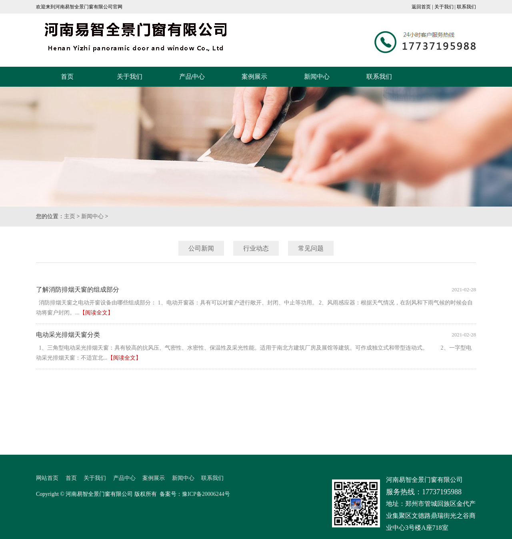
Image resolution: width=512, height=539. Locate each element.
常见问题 (311, 248)
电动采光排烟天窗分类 (68, 334)
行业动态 (256, 248)
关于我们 (444, 7)
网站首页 (47, 478)
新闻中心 (317, 76)
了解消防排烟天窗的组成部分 (77, 289)
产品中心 (192, 76)
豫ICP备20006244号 (206, 494)
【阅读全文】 (96, 313)
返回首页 (421, 7)
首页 (67, 76)
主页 (69, 216)
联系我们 (466, 7)
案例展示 (254, 76)
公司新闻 (201, 248)
